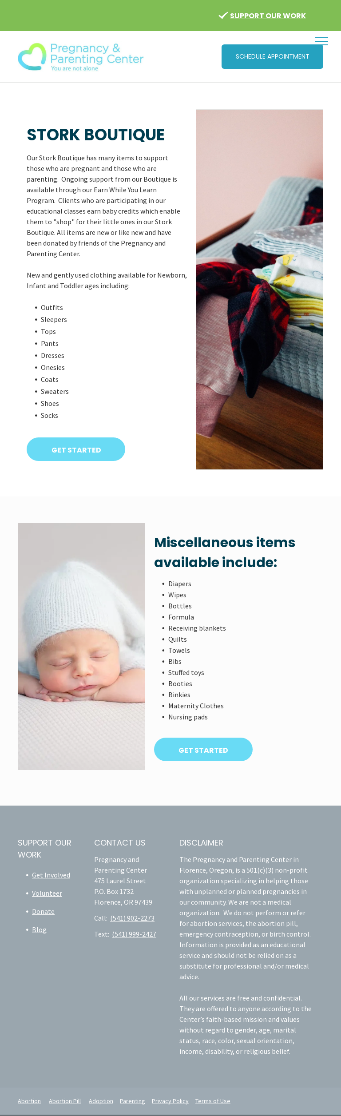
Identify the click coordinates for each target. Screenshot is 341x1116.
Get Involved (51, 874)
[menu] (321, 41)
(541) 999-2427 (134, 933)
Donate (43, 911)
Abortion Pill (65, 1101)
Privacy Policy (170, 1101)
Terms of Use (212, 1101)
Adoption (101, 1101)
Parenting (132, 1101)
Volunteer (47, 893)
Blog (39, 929)
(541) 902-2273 (132, 917)
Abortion (29, 1101)
